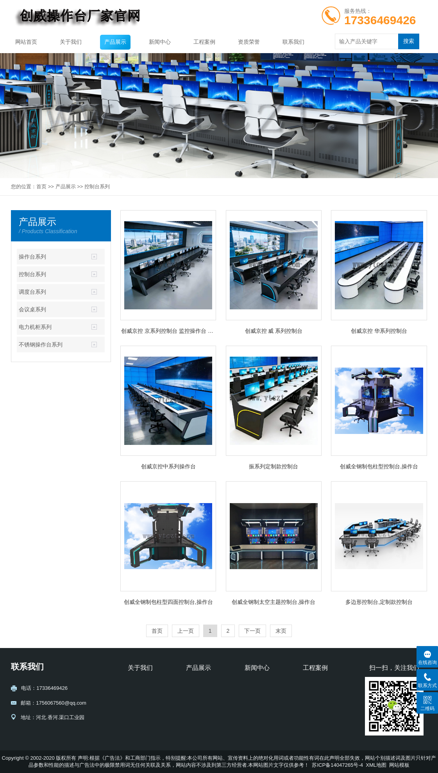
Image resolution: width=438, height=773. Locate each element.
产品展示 (115, 42)
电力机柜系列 (35, 327)
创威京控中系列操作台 (168, 466)
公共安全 (313, 685)
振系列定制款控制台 (273, 466)
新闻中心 (160, 42)
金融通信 (313, 718)
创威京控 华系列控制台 (379, 331)
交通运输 (313, 707)
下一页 (252, 631)
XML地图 (376, 765)
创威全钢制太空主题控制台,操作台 (273, 602)
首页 (41, 186)
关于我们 (71, 42)
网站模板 (399, 765)
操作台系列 (32, 257)
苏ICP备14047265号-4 (337, 765)
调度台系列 (32, 292)
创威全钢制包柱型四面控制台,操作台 (168, 602)
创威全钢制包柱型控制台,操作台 (379, 466)
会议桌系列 (32, 309)
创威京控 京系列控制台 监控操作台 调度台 (168, 331)
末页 (280, 631)
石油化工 (313, 729)
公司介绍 (138, 685)
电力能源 (313, 696)
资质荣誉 (249, 42)
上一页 (185, 631)
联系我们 (293, 42)
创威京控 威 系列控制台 (274, 331)
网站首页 (26, 42)
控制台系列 (97, 186)
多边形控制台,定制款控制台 (379, 602)
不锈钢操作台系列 (41, 344)
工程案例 (204, 42)
